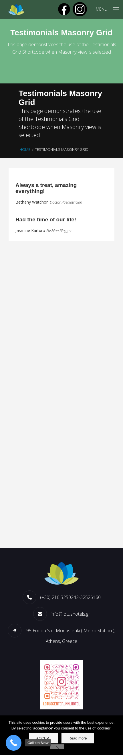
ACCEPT (43, 738)
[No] (57, 746)
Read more (77, 738)
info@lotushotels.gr (70, 614)
